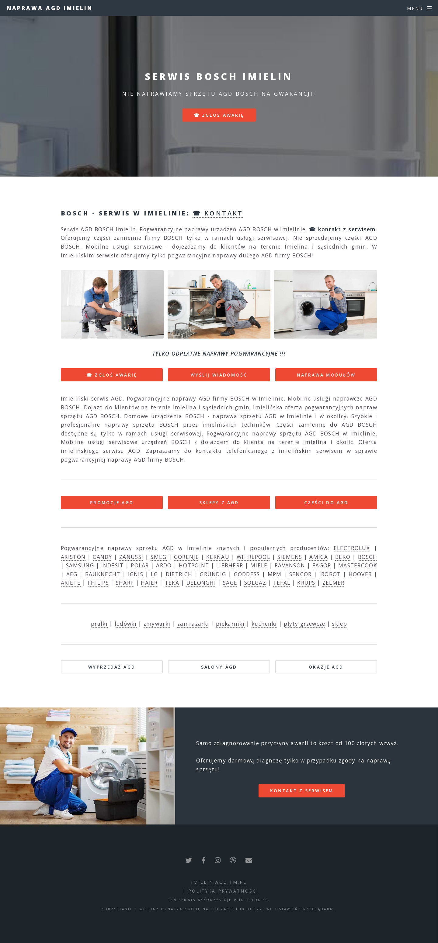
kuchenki (264, 623)
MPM (275, 574)
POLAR (140, 565)
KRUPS (306, 582)
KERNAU (217, 556)
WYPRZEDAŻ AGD (111, 667)
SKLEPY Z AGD (219, 502)
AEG (72, 574)
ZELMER (333, 582)
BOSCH (367, 556)
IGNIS (136, 574)
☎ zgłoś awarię (219, 115)
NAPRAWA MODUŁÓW (326, 375)
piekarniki (230, 623)
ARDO (164, 565)
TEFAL (281, 582)
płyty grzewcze (304, 623)
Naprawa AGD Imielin (50, 8)
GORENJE (186, 556)
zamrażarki (193, 623)
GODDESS (247, 574)
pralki (99, 623)
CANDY (102, 556)
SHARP (125, 582)
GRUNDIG (213, 574)
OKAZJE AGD (326, 667)
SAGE (230, 582)
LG (154, 574)
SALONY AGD (219, 667)
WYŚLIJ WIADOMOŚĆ (219, 375)
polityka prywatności (223, 891)
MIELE (259, 565)
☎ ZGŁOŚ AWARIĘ (111, 375)
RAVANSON (290, 565)
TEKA (172, 582)
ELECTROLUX (352, 548)
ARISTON (73, 556)
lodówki (126, 623)
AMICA (318, 556)
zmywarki (157, 623)
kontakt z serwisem (301, 790)
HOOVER (360, 574)
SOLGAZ (255, 582)
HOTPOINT (194, 565)
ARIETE (71, 582)
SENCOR (300, 574)
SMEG (158, 556)
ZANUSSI (131, 556)
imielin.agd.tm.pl (219, 882)
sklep (339, 623)
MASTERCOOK (357, 565)
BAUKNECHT (102, 574)
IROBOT (330, 574)
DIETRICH (179, 574)
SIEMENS (289, 556)
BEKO (342, 556)
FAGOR (321, 565)
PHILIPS (98, 582)
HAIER (149, 582)
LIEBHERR (229, 565)
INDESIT (112, 565)
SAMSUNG (80, 565)
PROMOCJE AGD (111, 502)
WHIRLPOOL (253, 556)
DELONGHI (201, 582)
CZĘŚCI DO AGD (326, 502)
